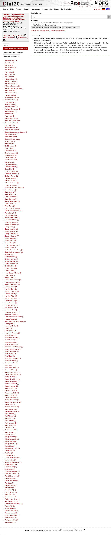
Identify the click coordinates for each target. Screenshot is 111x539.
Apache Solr (68, 530)
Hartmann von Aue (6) (12, 282)
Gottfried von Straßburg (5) (14, 250)
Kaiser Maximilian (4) (12, 400)
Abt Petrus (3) (9, 72)
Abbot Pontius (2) (11, 60)
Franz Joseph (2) (10, 213)
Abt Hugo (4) (9, 65)
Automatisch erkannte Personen (15, 49)
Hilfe (12, 9)
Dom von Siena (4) (11, 171)
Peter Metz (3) (10, 494)
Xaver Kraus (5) (10, 522)
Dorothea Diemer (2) (12, 173)
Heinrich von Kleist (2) (12, 298)
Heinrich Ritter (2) (11, 296)
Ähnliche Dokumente (11, 56)
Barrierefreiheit (66, 9)
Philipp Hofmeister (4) (12, 499)
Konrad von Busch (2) (12, 448)
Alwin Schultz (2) (10, 104)
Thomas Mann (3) (11, 513)
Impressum (36, 9)
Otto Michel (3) (10, 469)
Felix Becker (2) (10, 203)
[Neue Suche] (40, 30)
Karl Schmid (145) (11, 430)
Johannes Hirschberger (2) (14, 347)
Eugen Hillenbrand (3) (12, 201)
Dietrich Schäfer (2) (11, 166)
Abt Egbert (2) (9, 63)
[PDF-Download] (8, 38)
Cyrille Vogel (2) (10, 157)
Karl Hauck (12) (10, 418)
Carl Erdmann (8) (11, 146)
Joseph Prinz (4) (10, 365)
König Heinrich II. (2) (12, 439)
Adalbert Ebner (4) (11, 79)
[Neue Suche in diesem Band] (55, 30)
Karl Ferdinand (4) (11, 409)
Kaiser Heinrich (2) (11, 377)
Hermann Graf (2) (11, 310)
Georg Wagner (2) (11, 238)
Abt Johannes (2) (10, 67)
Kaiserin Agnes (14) (11, 386)
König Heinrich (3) (11, 437)
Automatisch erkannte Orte (13, 52)
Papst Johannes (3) (11, 480)
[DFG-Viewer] (19, 35)
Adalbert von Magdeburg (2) (14, 88)
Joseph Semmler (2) (12, 367)
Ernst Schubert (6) (11, 197)
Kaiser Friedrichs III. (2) (13, 374)
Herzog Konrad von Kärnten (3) (15, 321)
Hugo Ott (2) (9, 328)
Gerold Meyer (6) (10, 247)
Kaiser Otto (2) (10, 404)
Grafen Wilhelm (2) (11, 264)
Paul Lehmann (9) (11, 485)
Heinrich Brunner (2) (12, 291)
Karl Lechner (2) (10, 425)
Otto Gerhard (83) (11, 467)
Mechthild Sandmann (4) (13, 462)
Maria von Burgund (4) (12, 457)
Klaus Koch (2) (10, 434)
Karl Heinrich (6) (10, 420)
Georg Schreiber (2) (11, 233)
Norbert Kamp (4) (11, 464)
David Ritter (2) (10, 162)
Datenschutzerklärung (51, 9)
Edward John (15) (11, 180)
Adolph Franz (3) (10, 95)
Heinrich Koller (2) (11, 293)
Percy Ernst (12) (10, 490)
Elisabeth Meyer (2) (11, 185)
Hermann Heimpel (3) (12, 312)
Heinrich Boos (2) (11, 289)
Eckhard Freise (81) (11, 176)
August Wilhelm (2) (11, 118)
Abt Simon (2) (9, 77)
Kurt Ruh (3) (9, 453)
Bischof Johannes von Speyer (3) (16, 132)
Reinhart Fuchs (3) (11, 501)
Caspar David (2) (10, 150)
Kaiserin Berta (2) (11, 388)
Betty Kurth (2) (10, 125)
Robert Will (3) (10, 506)
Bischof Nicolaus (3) (11, 134)
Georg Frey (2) (10, 227)
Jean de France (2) (11, 344)
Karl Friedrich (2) (10, 416)
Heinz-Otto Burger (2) (12, 300)
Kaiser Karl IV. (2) (11, 395)
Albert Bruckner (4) (11, 100)
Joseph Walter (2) (11, 370)
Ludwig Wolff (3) (10, 455)
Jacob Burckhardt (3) (12, 337)
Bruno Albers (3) (10, 143)
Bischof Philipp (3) (11, 137)
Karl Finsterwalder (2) (12, 411)
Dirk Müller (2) (9, 169)
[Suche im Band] (8, 35)
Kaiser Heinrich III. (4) (12, 379)
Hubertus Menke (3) (11, 326)
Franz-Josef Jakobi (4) (12, 208)
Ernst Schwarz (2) (11, 199)
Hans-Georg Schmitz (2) (13, 273)
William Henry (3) (11, 517)
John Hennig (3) (10, 353)
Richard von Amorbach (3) (14, 504)
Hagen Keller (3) (10, 270)
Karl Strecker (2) (10, 432)
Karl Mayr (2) (9, 427)
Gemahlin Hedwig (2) (12, 224)
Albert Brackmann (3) (12, 97)
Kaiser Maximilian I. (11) (13, 402)
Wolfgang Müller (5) (11, 520)
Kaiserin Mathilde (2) (12, 393)
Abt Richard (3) (10, 74)
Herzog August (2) (11, 319)
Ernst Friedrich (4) (11, 190)
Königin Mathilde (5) (11, 441)
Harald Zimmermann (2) (13, 280)
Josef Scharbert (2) (11, 360)
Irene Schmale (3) (11, 335)
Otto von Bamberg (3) (12, 471)
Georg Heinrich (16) (11, 231)
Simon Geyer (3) (10, 508)
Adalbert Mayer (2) (11, 83)
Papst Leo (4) (9, 483)
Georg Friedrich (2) (11, 229)
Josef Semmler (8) (11, 363)
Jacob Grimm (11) (11, 340)
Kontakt (26, 9)
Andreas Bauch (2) (11, 106)
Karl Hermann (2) (11, 423)
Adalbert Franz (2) (11, 81)
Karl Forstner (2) (10, 413)
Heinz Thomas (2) (11, 303)
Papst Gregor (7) (10, 478)
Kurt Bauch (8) (10, 450)
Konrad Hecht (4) (10, 446)
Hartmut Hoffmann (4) (12, 284)
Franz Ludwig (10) (11, 215)
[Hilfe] (33, 30)
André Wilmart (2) (11, 111)
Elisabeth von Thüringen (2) (14, 187)
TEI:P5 (80, 530)
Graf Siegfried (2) (11, 266)
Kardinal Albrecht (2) (12, 407)
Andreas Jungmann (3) (12, 109)
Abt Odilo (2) (9, 70)
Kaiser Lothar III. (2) (11, 397)
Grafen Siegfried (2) (11, 261)
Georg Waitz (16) (10, 240)
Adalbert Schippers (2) (12, 86)
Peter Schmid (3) (10, 497)
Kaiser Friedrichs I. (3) (12, 372)
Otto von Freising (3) (12, 473)
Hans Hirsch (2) (10, 275)
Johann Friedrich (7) (11, 351)
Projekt (18, 9)
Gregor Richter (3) (11, 268)
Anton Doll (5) (9, 113)
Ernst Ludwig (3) (10, 192)
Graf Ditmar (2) (10, 254)
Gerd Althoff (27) (10, 243)
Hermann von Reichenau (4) (14, 317)
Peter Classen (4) (11, 492)
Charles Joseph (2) (11, 153)
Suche (5, 9)
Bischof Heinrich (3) (11, 127)
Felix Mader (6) (10, 206)
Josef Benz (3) (10, 356)
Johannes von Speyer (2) (13, 349)
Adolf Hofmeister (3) (11, 93)
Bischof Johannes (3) (12, 130)
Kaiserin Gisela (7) (11, 390)
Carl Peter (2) (9, 148)
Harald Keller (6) (10, 277)
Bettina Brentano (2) (11, 123)
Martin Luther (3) (10, 460)
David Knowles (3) (11, 160)
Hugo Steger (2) (10, 330)
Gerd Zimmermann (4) (12, 245)
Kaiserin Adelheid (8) (12, 384)
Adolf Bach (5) (10, 90)
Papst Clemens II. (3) (12, 476)
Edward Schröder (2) (12, 183)
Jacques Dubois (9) (11, 342)
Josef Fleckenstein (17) (13, 358)
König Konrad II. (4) (11, 444)
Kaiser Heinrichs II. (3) (12, 381)
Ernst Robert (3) (10, 194)
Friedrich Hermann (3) (12, 217)
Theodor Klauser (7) (11, 510)
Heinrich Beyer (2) (11, 287)
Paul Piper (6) (9, 487)
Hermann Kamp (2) (11, 314)
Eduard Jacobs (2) (11, 178)
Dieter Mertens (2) (11, 164)
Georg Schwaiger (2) (12, 236)
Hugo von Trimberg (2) (12, 333)
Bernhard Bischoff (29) (12, 120)
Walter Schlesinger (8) (12, 515)
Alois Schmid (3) (10, 102)
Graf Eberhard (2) (11, 257)
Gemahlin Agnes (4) (11, 222)
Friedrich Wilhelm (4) (12, 220)
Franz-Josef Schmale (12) (13, 210)
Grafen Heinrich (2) (11, 259)
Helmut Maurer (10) (11, 307)
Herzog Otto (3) (10, 324)
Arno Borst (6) (9, 116)
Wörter (6, 45)
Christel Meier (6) (11, 155)
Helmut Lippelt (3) (11, 305)
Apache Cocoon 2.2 (53, 530)
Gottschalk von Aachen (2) (14, 252)
